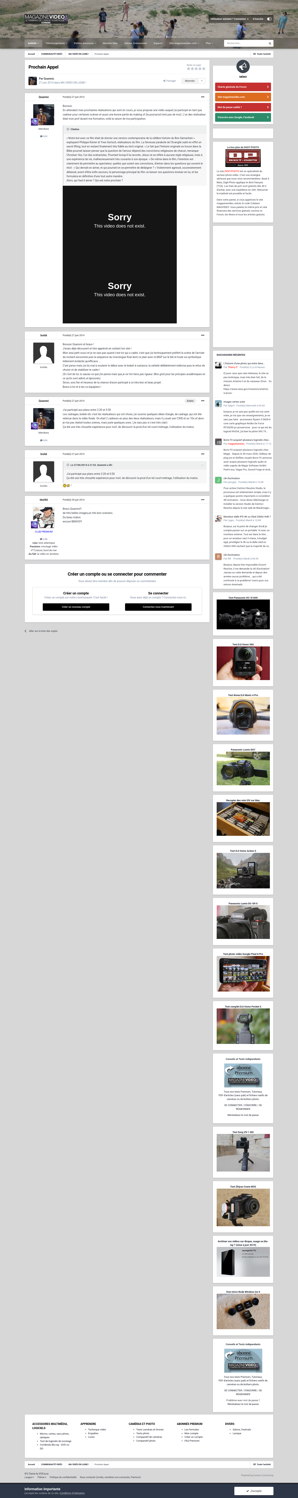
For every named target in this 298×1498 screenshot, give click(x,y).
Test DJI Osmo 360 (243, 644)
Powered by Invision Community (257, 1475)
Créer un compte (194, 1437)
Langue (29, 1477)
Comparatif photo (145, 1440)
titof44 (44, 499)
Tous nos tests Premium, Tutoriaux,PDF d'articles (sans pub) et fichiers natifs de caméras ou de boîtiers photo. (243, 1095)
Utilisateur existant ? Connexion (230, 19)
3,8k (44, 539)
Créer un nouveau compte (76, 606)
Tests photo (142, 1433)
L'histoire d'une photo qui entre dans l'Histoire (243, 363)
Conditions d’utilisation (72, 1493)
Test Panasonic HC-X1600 (243, 597)
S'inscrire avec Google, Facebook (236, 117)
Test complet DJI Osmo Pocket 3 (243, 1006)
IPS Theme (30, 1473)
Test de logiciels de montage (55, 1441)
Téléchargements (56, 43)
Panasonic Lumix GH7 (243, 749)
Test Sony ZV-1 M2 (243, 1132)
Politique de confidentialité (63, 1477)
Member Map (110, 43)
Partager (169, 80)
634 (43, 136)
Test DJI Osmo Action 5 (243, 850)
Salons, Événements (135, 43)
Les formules (192, 1429)
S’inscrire (258, 18)
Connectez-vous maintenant (158, 606)
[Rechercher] (245, 43)
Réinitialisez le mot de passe (243, 1115)
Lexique (237, 1433)
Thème (41, 1477)
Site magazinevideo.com (183, 43)
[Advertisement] (243, 287)
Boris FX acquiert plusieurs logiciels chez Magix (246, 440)
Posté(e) (73, 97)
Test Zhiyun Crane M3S (243, 1186)
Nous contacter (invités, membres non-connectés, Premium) (110, 1477)
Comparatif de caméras (149, 1437)
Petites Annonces (84, 43)
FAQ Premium (192, 1440)
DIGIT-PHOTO (231, 171)
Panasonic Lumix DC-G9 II (243, 903)
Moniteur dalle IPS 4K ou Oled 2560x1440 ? (247, 516)
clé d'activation (232, 478)
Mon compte (191, 1433)
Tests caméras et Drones (150, 1429)
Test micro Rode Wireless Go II (243, 1291)
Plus (208, 43)
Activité (32, 43)
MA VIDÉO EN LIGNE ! (73, 82)
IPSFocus (43, 1473)
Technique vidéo (97, 1429)
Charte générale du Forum (232, 86)
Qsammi (44, 97)
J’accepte (254, 1490)
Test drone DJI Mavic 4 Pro (243, 695)
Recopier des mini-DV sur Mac (243, 800)
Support (158, 43)
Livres (91, 1437)
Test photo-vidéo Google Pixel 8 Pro (243, 954)
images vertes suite (234, 401)
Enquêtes (93, 1433)
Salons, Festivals (242, 1429)
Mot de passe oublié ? (230, 107)
